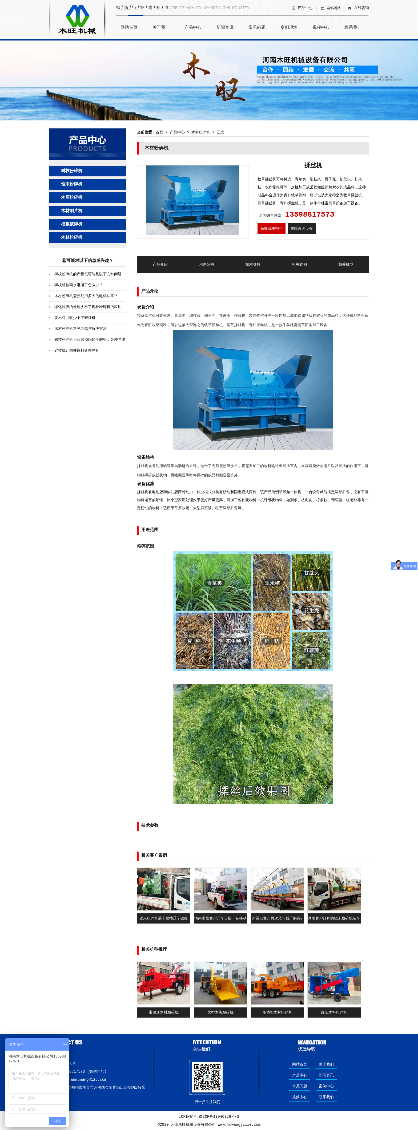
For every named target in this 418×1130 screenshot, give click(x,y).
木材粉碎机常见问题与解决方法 (80, 329)
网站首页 (129, 27)
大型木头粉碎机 (220, 1012)
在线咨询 (361, 8)
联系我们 (352, 27)
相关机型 (345, 264)
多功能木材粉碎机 (277, 1012)
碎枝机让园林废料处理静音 (76, 351)
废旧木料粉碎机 (334, 1012)
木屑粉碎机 (71, 197)
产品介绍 (160, 264)
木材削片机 (71, 211)
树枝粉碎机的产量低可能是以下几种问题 (88, 274)
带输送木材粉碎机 (164, 1012)
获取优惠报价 (271, 228)
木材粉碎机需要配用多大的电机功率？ (86, 296)
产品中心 (305, 8)
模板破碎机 (71, 224)
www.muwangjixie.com (239, 1125)
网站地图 (334, 8)
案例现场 (289, 27)
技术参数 (253, 264)
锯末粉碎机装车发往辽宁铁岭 (163, 918)
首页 (159, 132)
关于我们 (161, 27)
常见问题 (257, 27)
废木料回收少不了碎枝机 (74, 318)
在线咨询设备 (301, 228)
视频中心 (320, 27)
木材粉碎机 (71, 237)
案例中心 (326, 1086)
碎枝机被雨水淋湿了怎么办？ (78, 285)
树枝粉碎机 (71, 171)
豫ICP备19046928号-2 (219, 1117)
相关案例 (299, 264)
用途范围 (206, 264)
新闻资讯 (225, 27)
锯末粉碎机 (71, 184)
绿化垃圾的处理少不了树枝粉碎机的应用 (88, 307)
